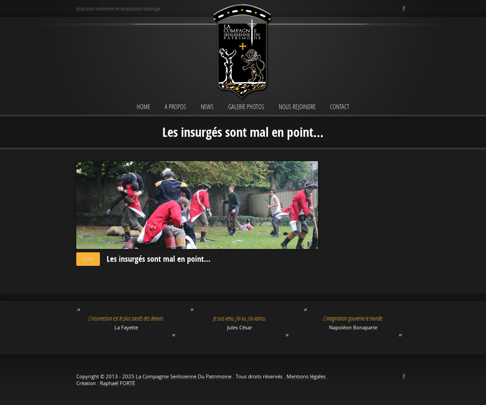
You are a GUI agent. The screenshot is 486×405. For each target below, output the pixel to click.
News (207, 106)
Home (143, 106)
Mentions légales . (306, 376)
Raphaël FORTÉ (117, 383)
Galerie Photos (246, 106)
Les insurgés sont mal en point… (158, 258)
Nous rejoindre (297, 106)
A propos (175, 106)
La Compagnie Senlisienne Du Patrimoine (184, 376)
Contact (339, 106)
